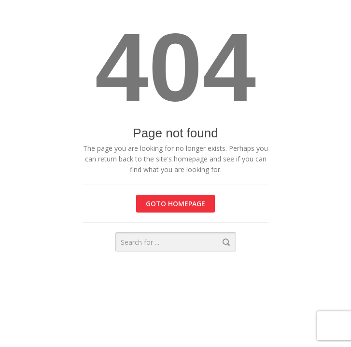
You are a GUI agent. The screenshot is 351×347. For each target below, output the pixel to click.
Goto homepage (175, 203)
